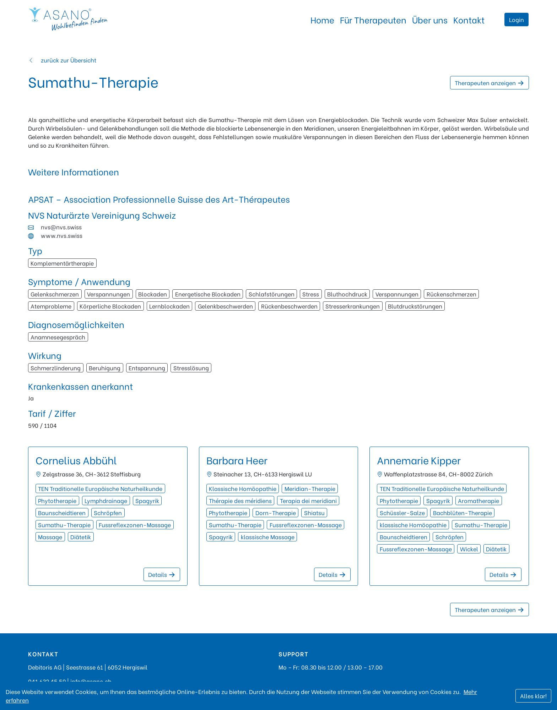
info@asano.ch (91, 681)
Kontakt (469, 19)
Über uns (430, 19)
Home (322, 19)
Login (516, 19)
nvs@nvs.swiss (61, 227)
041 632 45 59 (47, 681)
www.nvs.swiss (61, 235)
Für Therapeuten (373, 19)
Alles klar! (533, 696)
